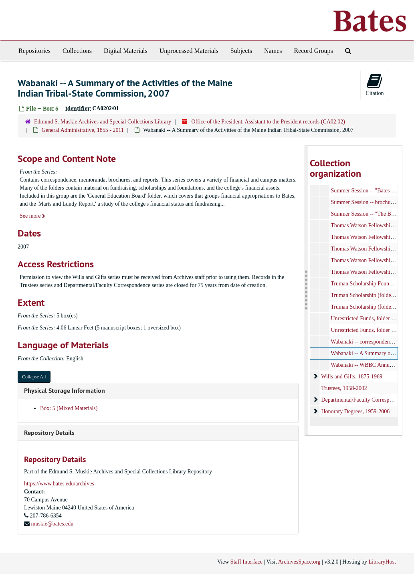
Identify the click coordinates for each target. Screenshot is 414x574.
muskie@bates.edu (52, 524)
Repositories (34, 50)
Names (273, 50)
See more (32, 216)
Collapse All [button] (34, 377)
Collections (77, 50)
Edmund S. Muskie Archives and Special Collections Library (102, 122)
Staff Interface (246, 562)
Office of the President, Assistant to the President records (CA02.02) (268, 122)
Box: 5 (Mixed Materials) (68, 408)
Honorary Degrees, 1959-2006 (355, 411)
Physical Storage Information (64, 390)
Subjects (241, 50)
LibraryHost (382, 562)
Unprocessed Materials (189, 50)
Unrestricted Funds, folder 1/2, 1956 (372, 330)
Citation (375, 84)
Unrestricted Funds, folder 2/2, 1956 (372, 318)
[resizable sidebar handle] (306, 290)
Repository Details (49, 432)
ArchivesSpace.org (299, 562)
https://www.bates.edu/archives (59, 484)
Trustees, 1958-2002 (344, 388)
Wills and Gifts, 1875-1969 (352, 377)
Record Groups (313, 50)
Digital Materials (125, 50)
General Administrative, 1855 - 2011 (83, 130)
